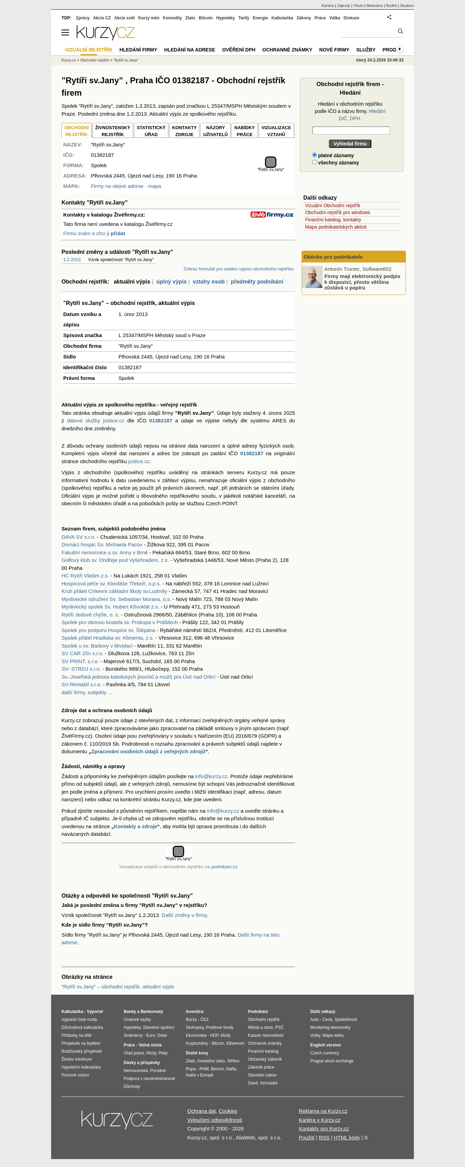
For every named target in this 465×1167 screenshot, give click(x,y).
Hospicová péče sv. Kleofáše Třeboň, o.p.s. (111, 583)
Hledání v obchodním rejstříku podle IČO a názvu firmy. (350, 111)
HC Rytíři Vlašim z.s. (85, 575)
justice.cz (139, 461)
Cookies (228, 1111)
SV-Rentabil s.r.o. (81, 684)
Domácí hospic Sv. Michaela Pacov (101, 544)
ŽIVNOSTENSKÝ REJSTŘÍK (112, 131)
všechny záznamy (335, 162)
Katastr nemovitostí (266, 1035)
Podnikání (258, 1011)
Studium (407, 5)
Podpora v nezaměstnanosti (149, 1078)
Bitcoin (206, 18)
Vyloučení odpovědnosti (214, 1120)
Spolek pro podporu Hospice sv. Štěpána (108, 630)
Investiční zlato (211, 1061)
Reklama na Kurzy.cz (323, 1111)
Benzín (217, 1068)
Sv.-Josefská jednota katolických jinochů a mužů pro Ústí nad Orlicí (138, 677)
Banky (130, 1011)
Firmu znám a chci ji (94, 233)
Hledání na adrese (189, 49)
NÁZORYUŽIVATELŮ (215, 131)
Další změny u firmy (184, 915)
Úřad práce (134, 1053)
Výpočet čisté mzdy (79, 1019)
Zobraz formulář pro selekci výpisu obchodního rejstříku (238, 268)
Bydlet (391, 5)
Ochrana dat (201, 1111)
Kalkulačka (282, 18)
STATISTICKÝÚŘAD (151, 131)
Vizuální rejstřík (89, 49)
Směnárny (133, 1035)
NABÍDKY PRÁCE (244, 131)
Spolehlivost (346, 1019)
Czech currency (324, 1053)
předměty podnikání (257, 282)
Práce (320, 18)
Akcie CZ (102, 18)
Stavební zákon (262, 1075)
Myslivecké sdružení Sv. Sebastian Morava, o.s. (116, 599)
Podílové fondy (219, 1027)
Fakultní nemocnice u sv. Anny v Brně (104, 552)
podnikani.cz (224, 866)
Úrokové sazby (137, 1019)
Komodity (172, 18)
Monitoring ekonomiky (330, 1027)
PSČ (279, 1027)
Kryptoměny (197, 1043)
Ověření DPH (238, 49)
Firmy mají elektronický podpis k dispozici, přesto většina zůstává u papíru (362, 281)
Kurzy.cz (68, 60)
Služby (366, 49)
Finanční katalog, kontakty (333, 219)
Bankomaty (152, 1011)
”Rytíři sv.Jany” (126, 60)
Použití (307, 1137)
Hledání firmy (139, 49)
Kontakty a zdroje (135, 826)
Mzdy (151, 1053)
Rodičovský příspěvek (81, 1051)
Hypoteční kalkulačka (81, 1067)
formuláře (269, 1083)
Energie (260, 18)
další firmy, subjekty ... (86, 692)
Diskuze (351, 18)
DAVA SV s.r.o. (78, 537)
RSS (324, 1137)
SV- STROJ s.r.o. (81, 669)
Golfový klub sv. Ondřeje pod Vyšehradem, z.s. (115, 560)
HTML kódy (347, 1137)
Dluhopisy (195, 1027)
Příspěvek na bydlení (80, 1043)
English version (325, 1045)
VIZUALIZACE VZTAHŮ (276, 131)
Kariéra (328, 5)
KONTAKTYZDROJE (184, 131)
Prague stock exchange (331, 1061)
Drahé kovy (197, 1053)
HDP (214, 1035)
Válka (334, 18)
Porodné (158, 1070)
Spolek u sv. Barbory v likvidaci (97, 646)
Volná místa (150, 1045)
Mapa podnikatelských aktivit (336, 227)
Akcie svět (124, 18)
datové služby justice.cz (95, 420)
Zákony (303, 18)
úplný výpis (171, 282)
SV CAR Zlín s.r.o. (82, 653)
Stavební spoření (158, 1027)
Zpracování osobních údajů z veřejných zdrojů (148, 751)
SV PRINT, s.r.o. (80, 661)
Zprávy (82, 18)
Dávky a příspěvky (142, 1062)
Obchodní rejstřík (94, 60)
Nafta (231, 1068)
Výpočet (95, 1011)
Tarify (243, 18)
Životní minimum (76, 1059)
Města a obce (260, 1027)
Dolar (162, 1035)
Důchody (132, 1086)
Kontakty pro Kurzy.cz (324, 1128)
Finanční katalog (263, 1051)
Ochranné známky (287, 49)
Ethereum (235, 1043)
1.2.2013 (72, 259)
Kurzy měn (148, 18)
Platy (163, 1053)
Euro (150, 1035)
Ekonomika (196, 1035)
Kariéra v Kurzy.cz (320, 1120)
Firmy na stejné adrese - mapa (126, 186)
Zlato (191, 18)
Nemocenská (136, 1070)
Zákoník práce (261, 1067)
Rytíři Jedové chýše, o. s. (90, 615)
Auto (314, 1019)
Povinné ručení (75, 1075)
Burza (191, 1019)
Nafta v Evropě (199, 1075)
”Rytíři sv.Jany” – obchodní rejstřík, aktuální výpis (117, 986)
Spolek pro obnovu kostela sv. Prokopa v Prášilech (119, 622)
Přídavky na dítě (76, 1035)
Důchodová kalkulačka (82, 1027)
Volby (315, 1035)
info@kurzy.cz (211, 776)
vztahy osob (209, 282)
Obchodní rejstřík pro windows (337, 212)
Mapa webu (333, 1035)
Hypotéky (225, 18)
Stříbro (233, 1061)
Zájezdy (343, 5)
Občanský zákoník (265, 1059)
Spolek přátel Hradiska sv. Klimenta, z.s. (107, 638)
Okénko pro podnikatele (333, 257)
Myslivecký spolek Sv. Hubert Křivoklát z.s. (110, 607)
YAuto (358, 5)
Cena (327, 1019)
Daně (253, 1083)
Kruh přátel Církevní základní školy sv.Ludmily (114, 591)
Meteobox (375, 5)
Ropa (191, 1068)
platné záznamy (333, 155)
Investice (194, 1011)
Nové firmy (334, 49)
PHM (204, 1068)
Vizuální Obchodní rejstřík (332, 205)
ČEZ (204, 1019)
